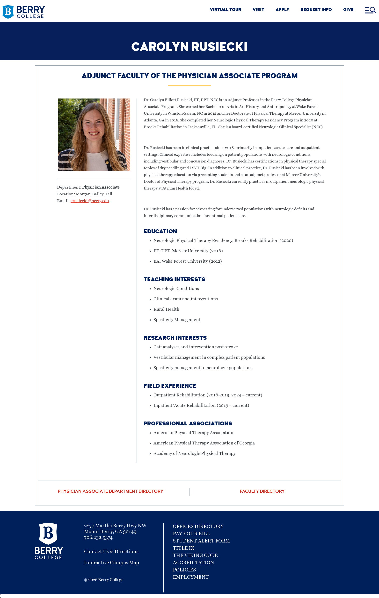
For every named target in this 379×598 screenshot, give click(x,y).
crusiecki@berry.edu (90, 201)
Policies (184, 570)
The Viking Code (195, 555)
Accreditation (193, 562)
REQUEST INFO (316, 10)
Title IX (183, 548)
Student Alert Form (201, 541)
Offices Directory (198, 526)
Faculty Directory (262, 491)
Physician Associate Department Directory (110, 491)
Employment (191, 577)
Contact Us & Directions (111, 551)
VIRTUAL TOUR (225, 10)
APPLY (282, 10)
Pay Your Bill (191, 533)
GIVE (348, 10)
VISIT (258, 10)
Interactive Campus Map (111, 562)
